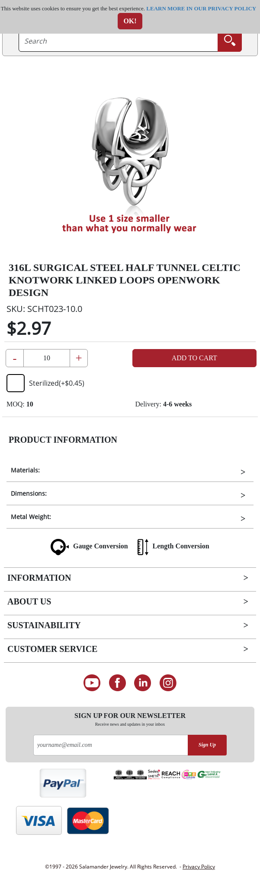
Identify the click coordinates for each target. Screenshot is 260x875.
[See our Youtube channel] (92, 683)
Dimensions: (29, 493)
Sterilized (45, 383)
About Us (29, 601)
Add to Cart (194, 358)
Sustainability (44, 625)
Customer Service (52, 649)
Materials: (25, 470)
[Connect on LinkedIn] (143, 683)
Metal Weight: (31, 517)
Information (39, 577)
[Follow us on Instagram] (168, 683)
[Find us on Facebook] (117, 683)
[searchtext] (118, 41)
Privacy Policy (199, 866)
